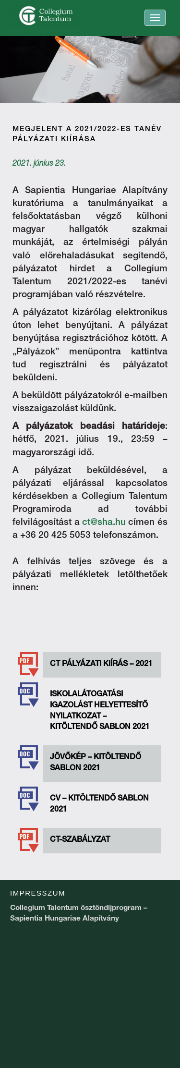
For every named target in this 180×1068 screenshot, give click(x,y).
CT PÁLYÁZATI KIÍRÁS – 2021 (101, 664)
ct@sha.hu (104, 522)
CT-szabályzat (80, 840)
